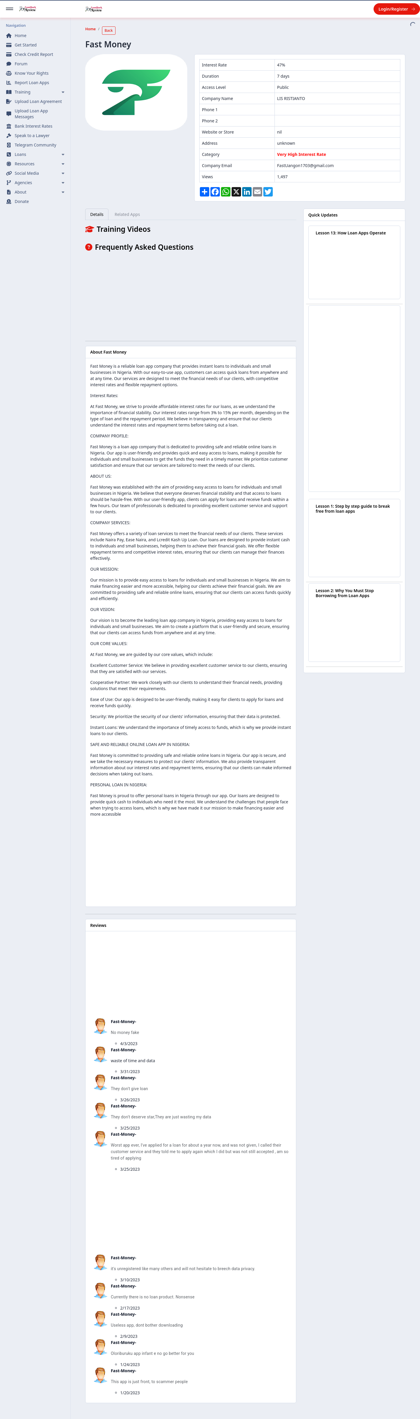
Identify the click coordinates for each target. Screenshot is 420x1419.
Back (109, 30)
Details (96, 214)
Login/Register (397, 9)
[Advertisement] (190, 295)
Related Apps (127, 214)
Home (90, 28)
